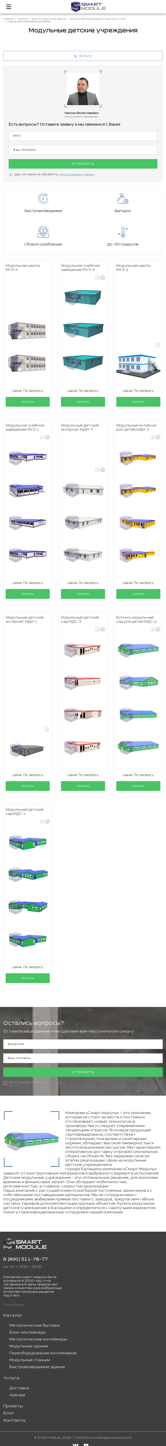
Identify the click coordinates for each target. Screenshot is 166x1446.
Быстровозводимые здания (37, 1367)
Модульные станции (29, 1360)
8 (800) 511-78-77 (25, 1259)
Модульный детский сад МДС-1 (24, 812)
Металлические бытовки (34, 1325)
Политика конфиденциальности (103, 1438)
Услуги (11, 1378)
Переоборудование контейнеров (43, 1353)
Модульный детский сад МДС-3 (80, 620)
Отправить (83, 164)
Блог (8, 1413)
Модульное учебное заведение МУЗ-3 (80, 268)
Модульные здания (28, 1346)
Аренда (17, 1395)
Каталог (12, 1315)
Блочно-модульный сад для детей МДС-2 (136, 620)
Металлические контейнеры (38, 1339)
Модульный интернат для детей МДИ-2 (136, 428)
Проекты (13, 1406)
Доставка (19, 1388)
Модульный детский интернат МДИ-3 (80, 428)
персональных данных (77, 174)
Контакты (14, 1420)
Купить (28, 402)
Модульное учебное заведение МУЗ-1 (25, 428)
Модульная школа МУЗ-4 (23, 268)
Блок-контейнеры (27, 1332)
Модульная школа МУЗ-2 (133, 268)
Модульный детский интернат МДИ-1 (24, 620)
